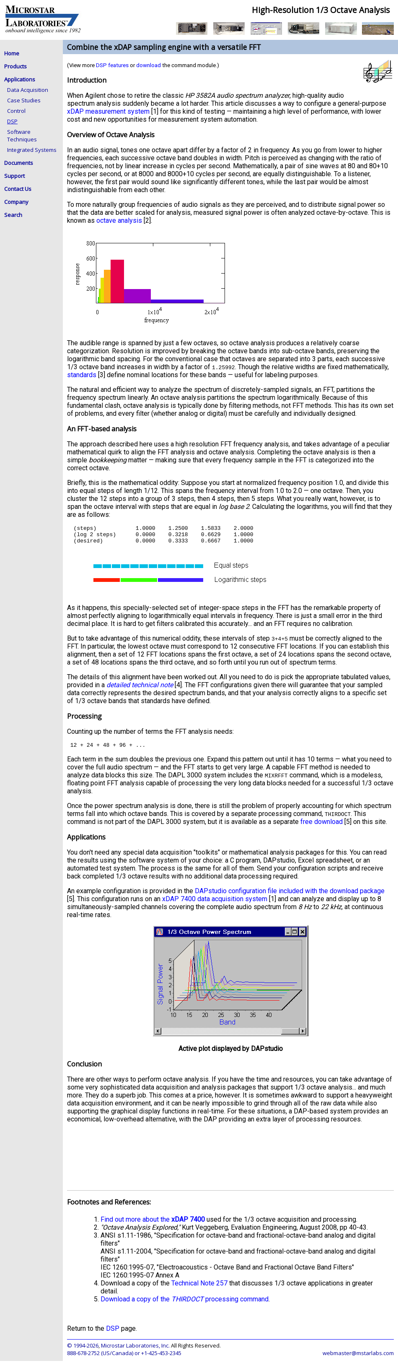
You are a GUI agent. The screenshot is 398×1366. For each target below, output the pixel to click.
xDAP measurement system (108, 111)
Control (16, 111)
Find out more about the (153, 1224)
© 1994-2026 (82, 1350)
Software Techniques (22, 135)
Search (13, 215)
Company (16, 202)
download (148, 65)
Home (11, 53)
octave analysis (119, 220)
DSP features (112, 65)
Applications (19, 79)
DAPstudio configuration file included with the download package (290, 896)
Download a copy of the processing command (185, 1304)
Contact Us (17, 189)
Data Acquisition (27, 90)
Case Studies (24, 100)
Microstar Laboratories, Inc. (135, 1350)
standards (81, 375)
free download (321, 827)
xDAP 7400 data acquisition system (214, 904)
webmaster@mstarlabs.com (358, 1358)
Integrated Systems (32, 150)
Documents (18, 163)
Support (14, 176)
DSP (12, 121)
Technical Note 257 (199, 1288)
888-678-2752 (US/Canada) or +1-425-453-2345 (124, 1358)
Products (15, 66)
